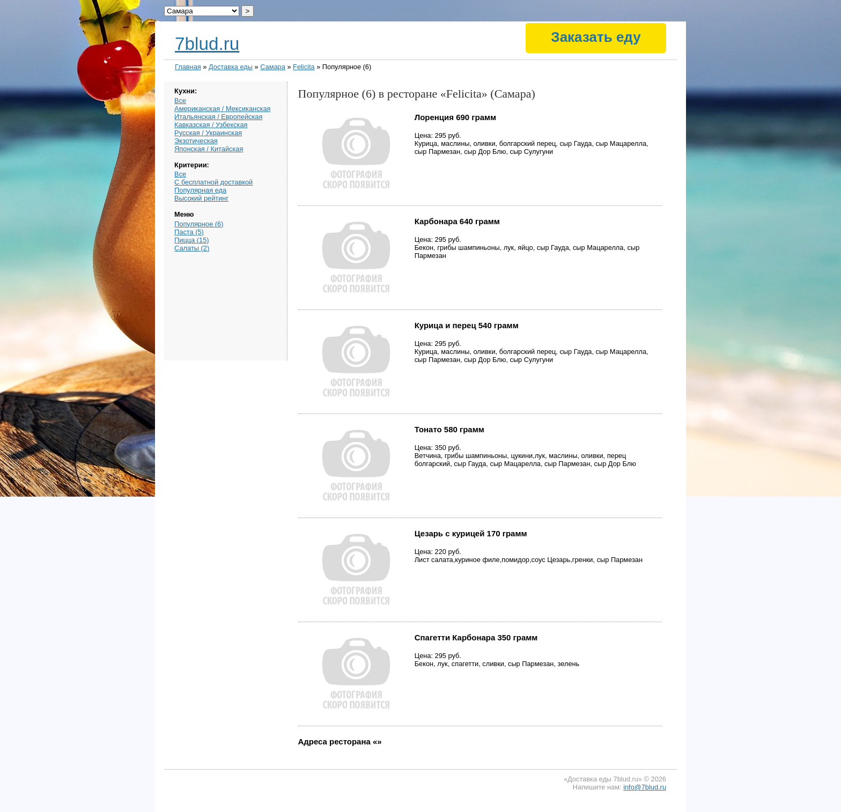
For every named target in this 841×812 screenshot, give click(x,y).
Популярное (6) (198, 224)
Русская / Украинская (208, 133)
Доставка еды (231, 67)
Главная (188, 67)
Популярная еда (200, 190)
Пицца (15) (191, 240)
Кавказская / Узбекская (210, 125)
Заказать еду (595, 37)
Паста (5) (189, 232)
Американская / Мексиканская (222, 109)
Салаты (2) (191, 248)
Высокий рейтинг (201, 198)
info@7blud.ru (644, 787)
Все (180, 101)
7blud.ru (207, 44)
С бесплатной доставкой (213, 182)
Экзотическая (196, 141)
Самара (272, 67)
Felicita (304, 67)
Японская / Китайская (208, 149)
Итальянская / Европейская (218, 117)
